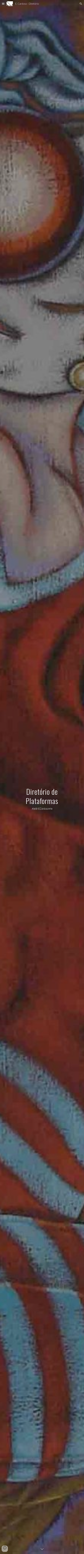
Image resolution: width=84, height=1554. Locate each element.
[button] (3, 3)
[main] (42, 796)
